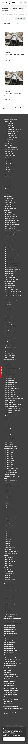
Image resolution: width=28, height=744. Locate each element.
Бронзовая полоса (9, 426)
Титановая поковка (9, 596)
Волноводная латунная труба (11, 480)
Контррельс (7, 341)
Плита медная (8, 549)
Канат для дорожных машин (11, 293)
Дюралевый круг (8, 462)
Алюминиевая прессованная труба (13, 368)
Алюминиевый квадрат (10, 380)
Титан (5, 583)
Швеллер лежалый (9, 696)
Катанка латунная (9, 482)
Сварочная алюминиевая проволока (13, 404)
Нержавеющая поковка (10, 629)
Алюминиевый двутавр (10, 378)
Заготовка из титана (9, 585)
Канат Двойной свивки (10, 287)
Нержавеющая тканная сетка (11, 638)
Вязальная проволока (10, 238)
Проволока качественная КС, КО (12, 255)
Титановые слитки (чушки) (11, 604)
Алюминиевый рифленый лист (12, 388)
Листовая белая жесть (10, 228)
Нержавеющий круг (9, 644)
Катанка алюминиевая (10, 400)
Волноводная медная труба (11, 516)
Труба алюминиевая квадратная (12, 408)
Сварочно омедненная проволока (12, 279)
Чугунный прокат (8, 668)
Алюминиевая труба (9, 372)
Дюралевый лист (9, 464)
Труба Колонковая (9, 161)
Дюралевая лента (9, 452)
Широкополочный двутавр (11, 208)
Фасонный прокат (8, 196)
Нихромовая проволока (10, 561)
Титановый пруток (9, 612)
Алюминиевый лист (9, 384)
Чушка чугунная (8, 678)
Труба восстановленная (10, 165)
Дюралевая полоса (9, 456)
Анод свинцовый (8, 569)
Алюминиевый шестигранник (12, 396)
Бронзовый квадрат (9, 438)
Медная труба (8, 533)
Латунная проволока (9, 490)
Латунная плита (8, 488)
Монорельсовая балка (10, 202)
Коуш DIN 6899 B (8, 308)
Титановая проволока (10, 598)
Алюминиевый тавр (9, 390)
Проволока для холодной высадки (12, 251)
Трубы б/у (7, 167)
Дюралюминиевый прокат (10, 448)
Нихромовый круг (9, 565)
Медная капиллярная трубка (11, 525)
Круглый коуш (8, 318)
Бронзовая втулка (9, 419)
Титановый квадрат (9, 606)
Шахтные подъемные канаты (11, 334)
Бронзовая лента (8, 422)
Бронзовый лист (8, 442)
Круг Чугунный (7, 672)
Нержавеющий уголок (9, 652)
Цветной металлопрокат (10, 359)
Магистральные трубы (10, 153)
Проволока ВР (8, 246)
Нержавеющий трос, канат (10, 650)
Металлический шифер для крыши (13, 230)
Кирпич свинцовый (9, 573)
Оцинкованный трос (9, 324)
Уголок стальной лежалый (10, 694)
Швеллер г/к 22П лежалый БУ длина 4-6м (12, 94)
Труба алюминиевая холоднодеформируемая (10, 413)
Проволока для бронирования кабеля (13, 249)
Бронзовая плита (9, 424)
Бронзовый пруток (9, 444)
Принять (14, 739)
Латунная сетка (8, 492)
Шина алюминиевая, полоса (11, 415)
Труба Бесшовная (9, 123)
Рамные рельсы (8, 349)
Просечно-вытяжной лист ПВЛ (12, 220)
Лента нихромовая (9, 557)
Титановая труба (8, 600)
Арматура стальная (9, 173)
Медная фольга (8, 535)
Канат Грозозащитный (10, 285)
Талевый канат (8, 330)
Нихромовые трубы (9, 563)
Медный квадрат (8, 539)
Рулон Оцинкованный (10, 232)
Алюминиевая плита (9, 366)
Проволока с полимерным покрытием (13, 263)
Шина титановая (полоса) (10, 616)
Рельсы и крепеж (8, 337)
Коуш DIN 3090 (8, 304)
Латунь (6, 478)
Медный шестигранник (10, 547)
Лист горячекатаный (9, 212)
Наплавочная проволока (10, 242)
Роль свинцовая (8, 577)
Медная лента (8, 527)
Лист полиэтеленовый (9, 685)
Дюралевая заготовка (10, 450)
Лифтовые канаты (9, 320)
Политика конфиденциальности (9, 733)
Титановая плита (8, 594)
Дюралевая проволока (10, 458)
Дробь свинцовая (9, 571)
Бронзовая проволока (10, 428)
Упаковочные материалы (10, 706)
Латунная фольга (8, 496)
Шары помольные (9, 192)
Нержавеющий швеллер (10, 654)
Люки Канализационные (10, 674)
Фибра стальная (8, 190)
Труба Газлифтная (9, 163)
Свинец (6, 567)
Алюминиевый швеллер (10, 394)
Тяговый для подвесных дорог (12, 332)
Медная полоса (8, 529)
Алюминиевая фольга (10, 374)
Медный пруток (8, 545)
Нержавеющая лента (9, 625)
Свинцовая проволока (10, 579)
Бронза (6, 418)
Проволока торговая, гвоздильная (12, 269)
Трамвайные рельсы (9, 353)
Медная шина (8, 537)
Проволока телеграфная (10, 267)
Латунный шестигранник (10, 507)
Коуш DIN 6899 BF (9, 310)
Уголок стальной (8, 204)
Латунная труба (8, 494)
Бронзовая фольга (9, 432)
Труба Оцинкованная (9, 139)
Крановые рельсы (9, 343)
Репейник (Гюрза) (9, 275)
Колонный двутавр (9, 200)
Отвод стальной (8, 701)
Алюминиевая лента (9, 364)
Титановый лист (8, 610)
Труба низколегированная (11, 147)
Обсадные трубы (8, 145)
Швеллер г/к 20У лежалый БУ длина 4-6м (14, 55)
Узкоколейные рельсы (10, 355)
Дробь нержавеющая (9, 621)
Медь (5, 515)
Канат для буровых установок (11, 289)
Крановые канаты (9, 316)
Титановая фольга (9, 602)
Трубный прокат (8, 121)
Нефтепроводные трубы (10, 155)
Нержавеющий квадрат (10, 642)
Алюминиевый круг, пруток (11, 382)
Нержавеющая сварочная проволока (13, 635)
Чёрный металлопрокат (10, 119)
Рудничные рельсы (9, 351)
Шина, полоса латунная (10, 509)
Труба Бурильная (8, 151)
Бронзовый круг (8, 440)
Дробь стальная (8, 176)
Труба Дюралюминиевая (10, 470)
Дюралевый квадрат (9, 460)
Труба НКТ (7, 141)
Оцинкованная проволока (11, 244)
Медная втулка (8, 523)
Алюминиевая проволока (10, 370)
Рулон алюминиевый (10, 402)
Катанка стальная (9, 240)
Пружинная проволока (10, 273)
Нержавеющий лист (9, 646)
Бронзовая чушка (9, 434)
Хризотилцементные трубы (11, 137)
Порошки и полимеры (9, 681)
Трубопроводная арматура (10, 699)
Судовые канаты (8, 328)
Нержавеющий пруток (9, 648)
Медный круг (8, 541)
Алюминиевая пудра (9, 683)
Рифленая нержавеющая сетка (12, 659)
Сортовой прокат (8, 172)
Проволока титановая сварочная (12, 589)
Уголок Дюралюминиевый (11, 472)
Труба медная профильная (11, 553)
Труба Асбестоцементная (10, 135)
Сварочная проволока (10, 277)
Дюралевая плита (9, 454)
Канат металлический (9, 281)
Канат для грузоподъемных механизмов (14, 291)
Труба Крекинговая (9, 159)
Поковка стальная (9, 184)
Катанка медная (8, 521)
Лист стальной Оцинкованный (12, 222)
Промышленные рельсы (10, 347)
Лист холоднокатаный (10, 214)
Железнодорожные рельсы (11, 339)
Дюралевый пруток (9, 466)
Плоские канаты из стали (11, 326)
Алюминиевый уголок (10, 392)
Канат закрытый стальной (11, 300)
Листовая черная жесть (10, 226)
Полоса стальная (9, 186)
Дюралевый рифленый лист (11, 468)
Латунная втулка (8, 484)
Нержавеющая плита (9, 627)
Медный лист (8, 543)
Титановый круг (8, 608)
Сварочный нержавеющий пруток (12, 663)
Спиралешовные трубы (10, 157)
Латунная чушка (8, 498)
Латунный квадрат (9, 500)
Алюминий (6, 362)
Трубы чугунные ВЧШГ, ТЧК (11, 676)
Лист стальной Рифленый (11, 216)
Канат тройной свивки (10, 302)
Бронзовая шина (8, 436)
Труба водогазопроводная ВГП (12, 131)
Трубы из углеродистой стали (11, 149)
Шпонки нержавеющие (10, 665)
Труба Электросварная (10, 127)
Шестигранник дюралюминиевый (12, 476)
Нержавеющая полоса (9, 631)
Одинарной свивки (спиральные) (12, 322)
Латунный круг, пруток (10, 502)
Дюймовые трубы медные (11, 518)
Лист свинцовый (8, 575)
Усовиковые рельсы (9, 357)
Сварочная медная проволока (11, 551)
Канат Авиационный (9, 283)
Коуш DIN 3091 (8, 306)
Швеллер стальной (9, 206)
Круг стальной (8, 180)
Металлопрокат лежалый (10, 688)
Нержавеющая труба (9, 640)
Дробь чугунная (8, 670)
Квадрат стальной (9, 178)
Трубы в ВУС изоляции (10, 169)
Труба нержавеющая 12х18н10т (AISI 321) (14, 129)
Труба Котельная (8, 143)
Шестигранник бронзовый (11, 446)
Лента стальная (8, 182)
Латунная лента (8, 486)
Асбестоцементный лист (10, 234)
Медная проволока (9, 531)
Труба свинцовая (8, 581)
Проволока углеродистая (10, 271)
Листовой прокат (8, 210)
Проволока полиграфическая (11, 261)
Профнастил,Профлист (10, 218)
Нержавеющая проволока (10, 633)
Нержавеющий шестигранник (11, 657)
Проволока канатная (9, 253)
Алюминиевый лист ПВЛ (10, 386)
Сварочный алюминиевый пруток (12, 406)
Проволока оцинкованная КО (11, 259)
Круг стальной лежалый (10, 692)
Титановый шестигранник (11, 614)
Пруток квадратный (9, 188)
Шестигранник (8, 194)
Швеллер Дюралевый (10, 474)
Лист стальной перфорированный (12, 224)
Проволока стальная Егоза (11, 265)
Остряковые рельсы (9, 345)
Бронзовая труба (8, 430)
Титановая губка (8, 591)
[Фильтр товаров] (1, 372)
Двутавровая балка (9, 198)
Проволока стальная (9, 237)
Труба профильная (9, 125)
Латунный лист (8, 505)
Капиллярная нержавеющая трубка (13, 623)
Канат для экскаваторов (10, 298)
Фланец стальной (8, 703)
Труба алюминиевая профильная (12, 410)
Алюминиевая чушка (9, 376)
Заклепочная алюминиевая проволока (14, 398)
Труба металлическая (10, 133)
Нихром (6, 555)
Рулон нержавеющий (9, 661)
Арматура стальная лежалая (11, 690)
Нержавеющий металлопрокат (12, 618)
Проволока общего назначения (12, 257)
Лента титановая (8, 587)
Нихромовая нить (9, 559)
